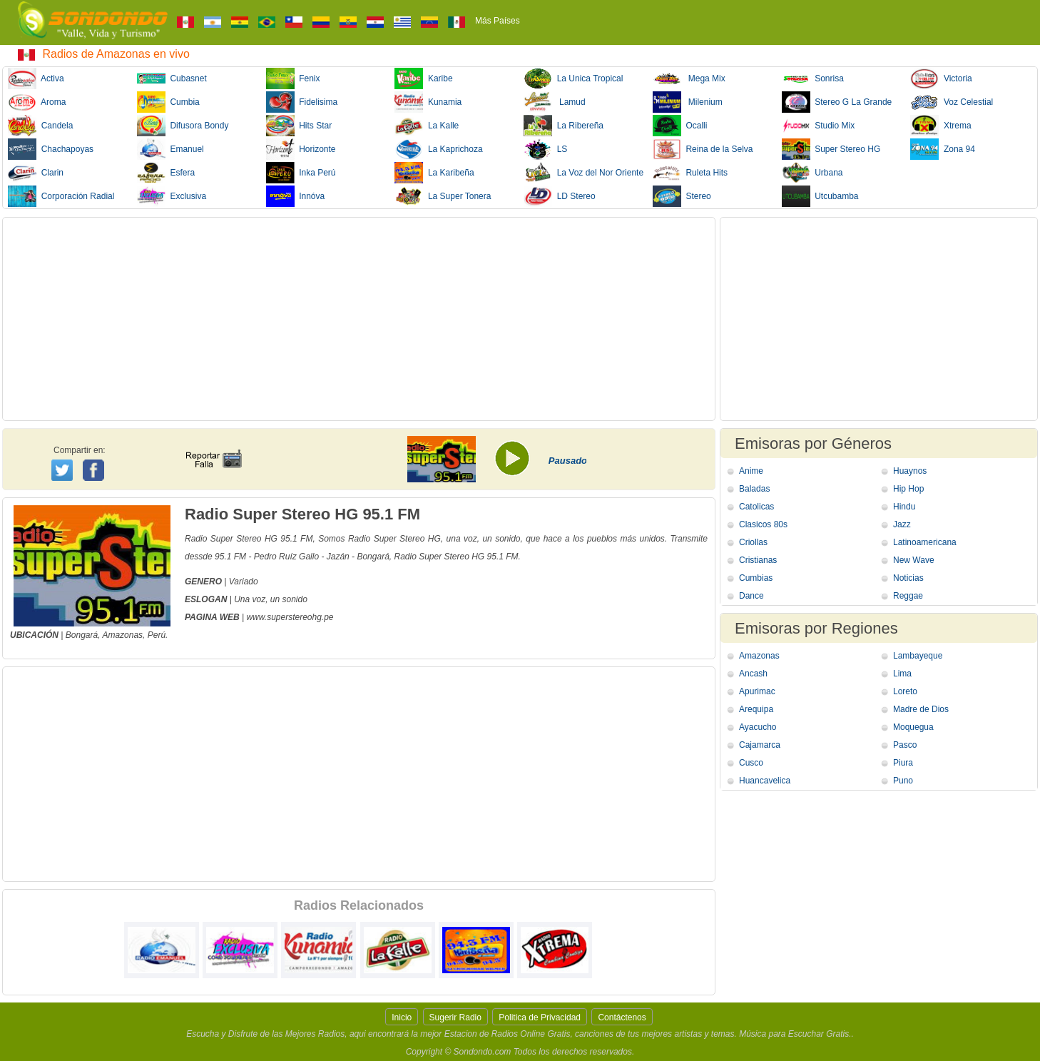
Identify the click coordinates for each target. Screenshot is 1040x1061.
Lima (902, 674)
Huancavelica (764, 781)
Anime (751, 471)
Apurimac (757, 691)
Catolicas (756, 507)
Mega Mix (689, 78)
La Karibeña (434, 172)
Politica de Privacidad (540, 1017)
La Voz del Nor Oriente (583, 172)
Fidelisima (302, 102)
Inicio (402, 1017)
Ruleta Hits (690, 172)
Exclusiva (171, 196)
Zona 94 (942, 149)
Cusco (751, 763)
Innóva (295, 196)
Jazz (902, 524)
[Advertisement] (359, 319)
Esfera (166, 172)
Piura (903, 763)
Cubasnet (172, 78)
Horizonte (301, 149)
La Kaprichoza (438, 149)
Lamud (555, 102)
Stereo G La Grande (837, 102)
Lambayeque (917, 656)
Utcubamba (820, 196)
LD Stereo (560, 196)
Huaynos (910, 471)
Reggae (908, 596)
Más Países (497, 21)
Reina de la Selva (703, 149)
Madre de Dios (921, 709)
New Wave (913, 560)
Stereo (682, 196)
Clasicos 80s (763, 524)
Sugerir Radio (455, 1017)
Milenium (688, 102)
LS (545, 149)
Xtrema (940, 125)
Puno (903, 781)
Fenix (293, 78)
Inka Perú (301, 172)
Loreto (905, 691)
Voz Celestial (951, 102)
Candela (40, 125)
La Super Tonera (442, 196)
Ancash (753, 674)
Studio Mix (818, 125)
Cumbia (168, 102)
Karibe (423, 78)
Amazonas (759, 656)
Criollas (753, 542)
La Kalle (426, 125)
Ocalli (680, 125)
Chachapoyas (50, 149)
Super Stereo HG (831, 149)
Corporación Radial (61, 196)
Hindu (904, 507)
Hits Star (299, 125)
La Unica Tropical (573, 78)
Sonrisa (813, 78)
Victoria (941, 78)
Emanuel (170, 149)
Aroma (37, 102)
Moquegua (913, 727)
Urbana (812, 172)
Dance (751, 596)
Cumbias (756, 578)
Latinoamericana (925, 542)
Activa (36, 78)
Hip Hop (908, 489)
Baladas (754, 489)
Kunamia (428, 102)
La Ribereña (563, 125)
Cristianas (758, 560)
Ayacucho (757, 727)
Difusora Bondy (183, 125)
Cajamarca (759, 745)
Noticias (908, 578)
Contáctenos (622, 1017)
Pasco (905, 745)
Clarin (35, 172)
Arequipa (756, 709)
